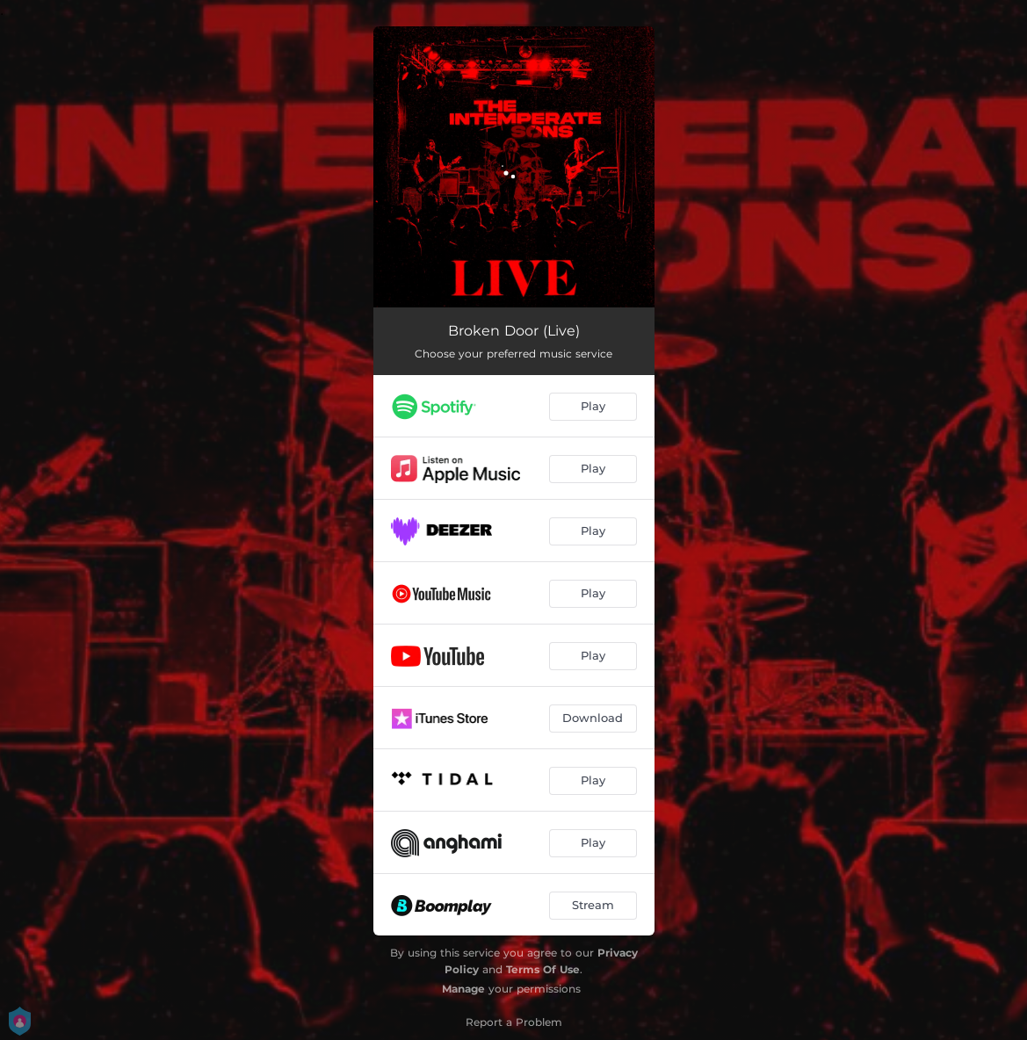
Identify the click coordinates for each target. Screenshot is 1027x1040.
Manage (463, 988)
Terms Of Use (543, 969)
